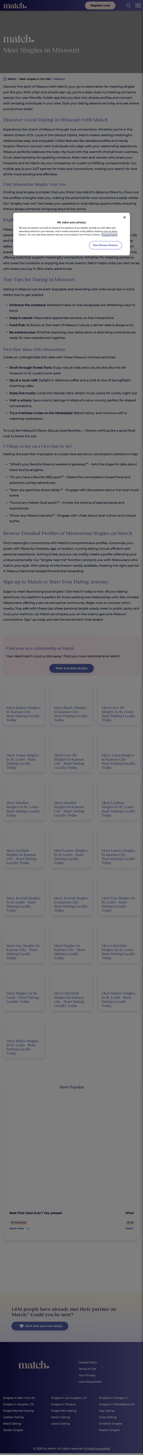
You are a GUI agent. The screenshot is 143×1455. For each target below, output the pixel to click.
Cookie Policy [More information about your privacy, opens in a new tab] (109, 234)
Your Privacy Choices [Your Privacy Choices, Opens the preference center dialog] (105, 245)
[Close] (124, 217)
